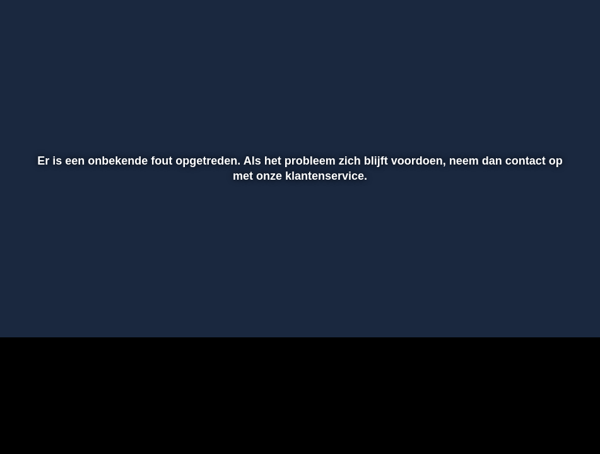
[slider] (298, 283)
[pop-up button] (546, 309)
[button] (26, 309)
